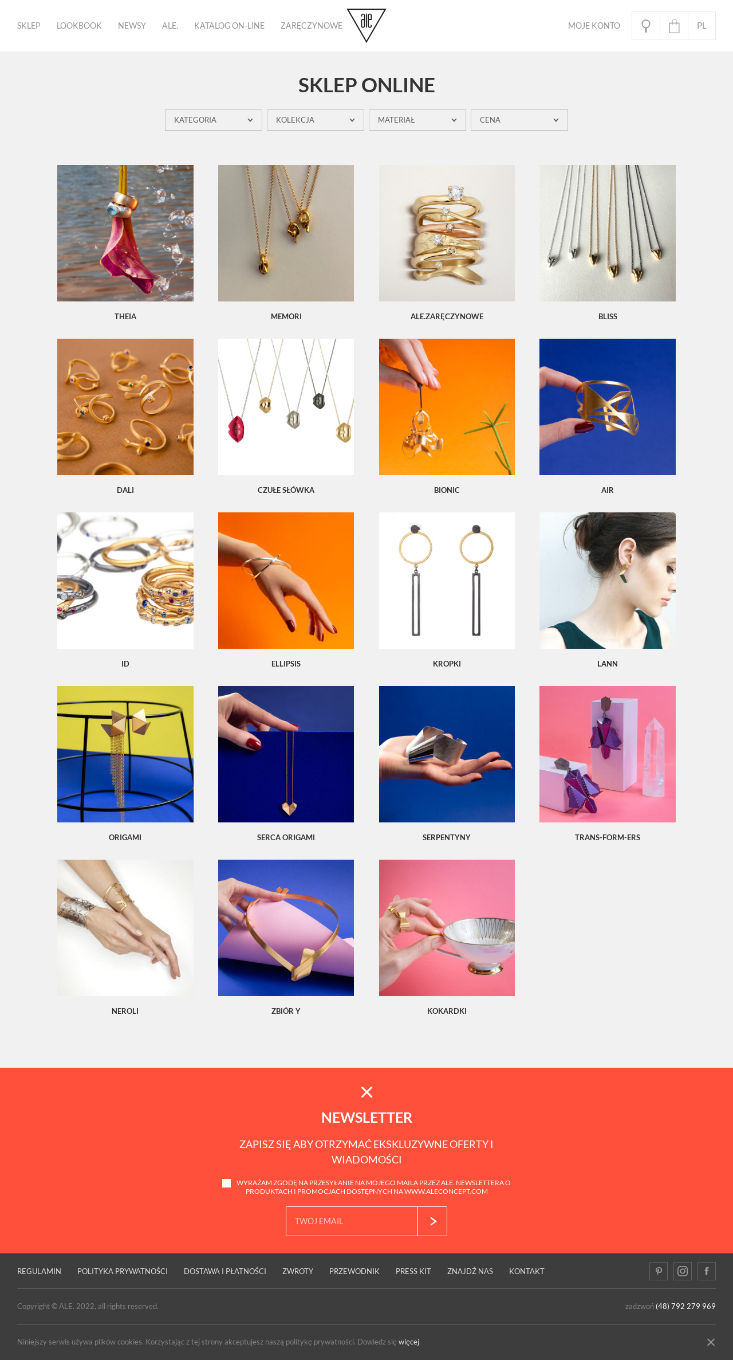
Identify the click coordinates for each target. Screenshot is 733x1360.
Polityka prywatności (122, 1271)
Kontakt (527, 1271)
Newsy (132, 25)
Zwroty (297, 1271)
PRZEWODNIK (354, 1271)
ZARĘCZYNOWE (311, 25)
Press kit (413, 1271)
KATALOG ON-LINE (229, 25)
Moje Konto (594, 26)
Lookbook (79, 25)
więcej (409, 1342)
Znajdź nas (470, 1271)
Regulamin (39, 1271)
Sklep (29, 25)
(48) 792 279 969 (686, 1306)
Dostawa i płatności (225, 1271)
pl (702, 25)
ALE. (170, 25)
